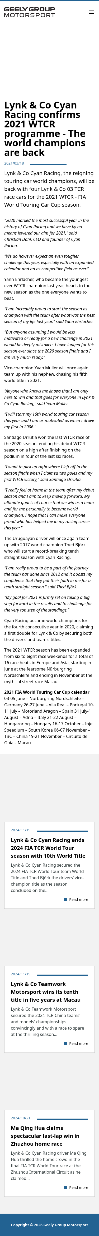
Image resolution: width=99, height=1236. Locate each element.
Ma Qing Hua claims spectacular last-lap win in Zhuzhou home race (45, 1135)
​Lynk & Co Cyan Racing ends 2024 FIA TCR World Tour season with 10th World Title (48, 847)
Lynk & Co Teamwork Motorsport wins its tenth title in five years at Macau (46, 991)
